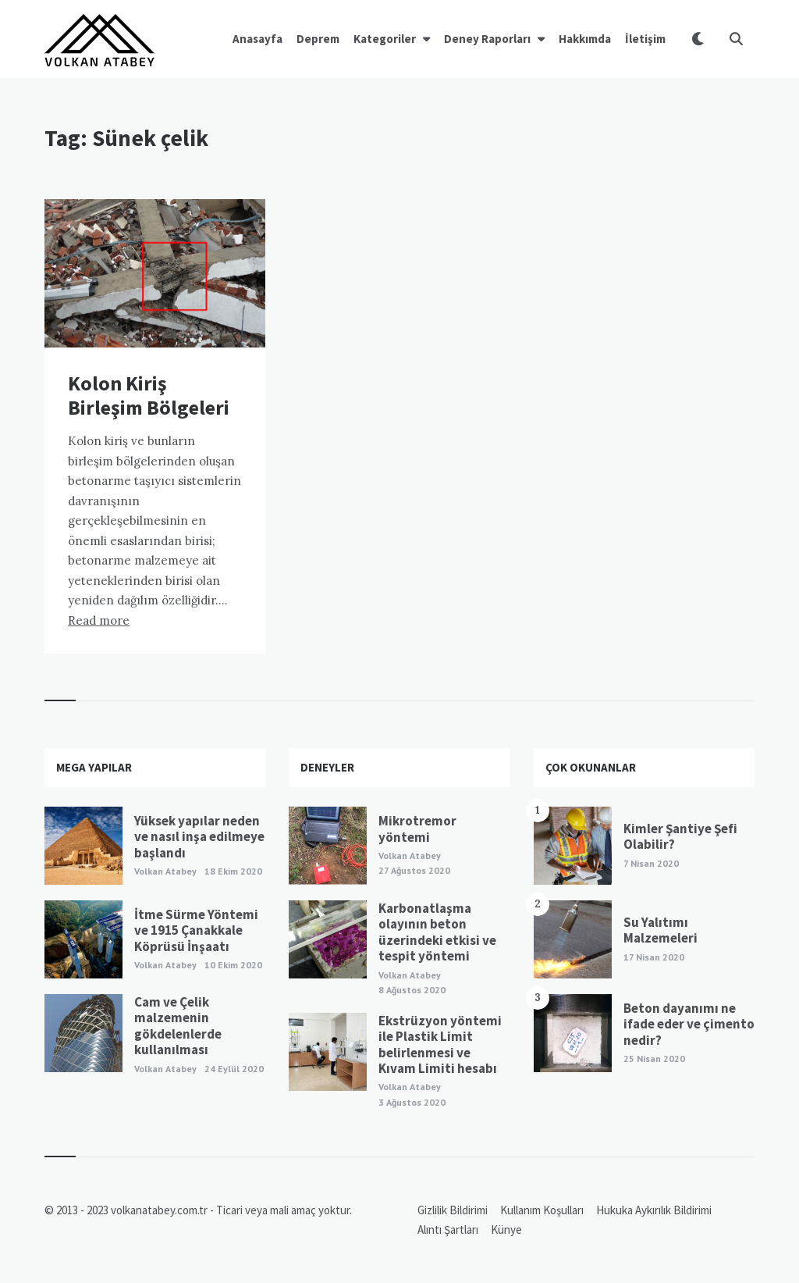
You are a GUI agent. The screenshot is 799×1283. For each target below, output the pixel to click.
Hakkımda (585, 38)
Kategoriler (384, 38)
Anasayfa (257, 38)
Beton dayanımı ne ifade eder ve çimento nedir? (689, 1024)
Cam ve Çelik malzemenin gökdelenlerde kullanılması (178, 1025)
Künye (506, 1229)
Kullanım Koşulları (542, 1210)
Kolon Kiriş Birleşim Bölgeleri (148, 395)
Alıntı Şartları (447, 1229)
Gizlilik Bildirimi (452, 1210)
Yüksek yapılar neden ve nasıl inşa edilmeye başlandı (199, 836)
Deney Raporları (487, 38)
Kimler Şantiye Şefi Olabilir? (680, 836)
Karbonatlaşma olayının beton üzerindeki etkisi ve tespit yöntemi (437, 932)
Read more (99, 620)
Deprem (318, 38)
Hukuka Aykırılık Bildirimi (654, 1210)
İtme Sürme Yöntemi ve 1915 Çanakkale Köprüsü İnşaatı (196, 930)
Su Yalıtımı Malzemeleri (660, 930)
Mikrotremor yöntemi (417, 828)
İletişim (645, 38)
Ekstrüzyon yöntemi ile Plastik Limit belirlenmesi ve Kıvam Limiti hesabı (440, 1044)
